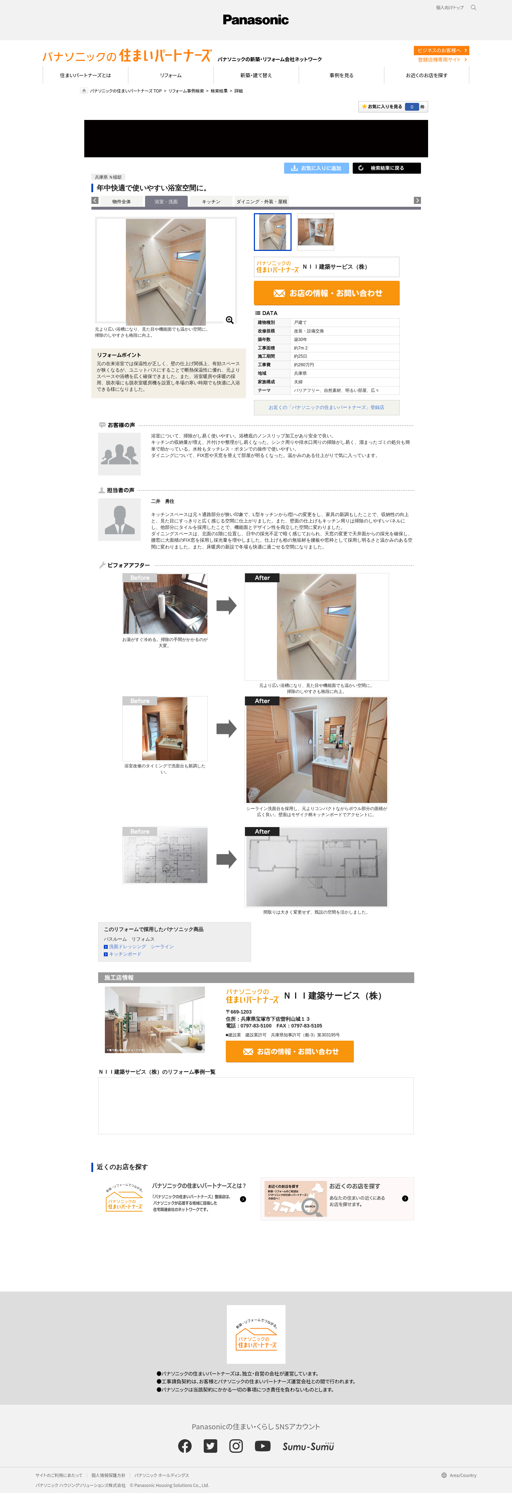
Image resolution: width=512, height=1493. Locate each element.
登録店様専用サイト (439, 59)
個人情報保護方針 (108, 1475)
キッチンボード (125, 954)
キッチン (211, 201)
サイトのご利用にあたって (59, 1475)
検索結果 (219, 91)
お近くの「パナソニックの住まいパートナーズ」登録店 (326, 407)
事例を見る (341, 75)
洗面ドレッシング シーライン (141, 946)
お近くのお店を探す (427, 75)
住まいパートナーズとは (85, 75)
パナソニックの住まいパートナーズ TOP (126, 91)
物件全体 (121, 201)
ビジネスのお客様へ (439, 50)
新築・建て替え (256, 75)
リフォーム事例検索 (186, 91)
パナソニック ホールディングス (161, 1475)
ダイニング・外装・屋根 (261, 201)
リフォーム (171, 75)
